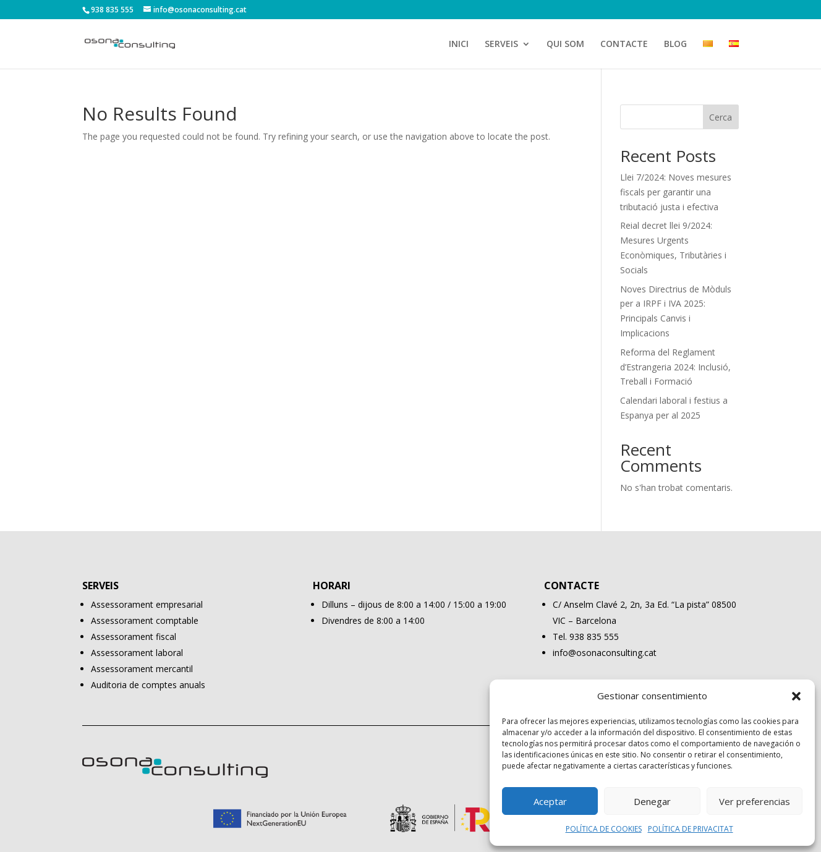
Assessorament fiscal (133, 636)
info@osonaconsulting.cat (605, 652)
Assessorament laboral (137, 652)
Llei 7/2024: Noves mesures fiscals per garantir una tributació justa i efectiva (675, 192)
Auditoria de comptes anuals (148, 685)
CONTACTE (624, 44)
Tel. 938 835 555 (586, 636)
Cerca (720, 117)
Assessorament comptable (144, 620)
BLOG (675, 44)
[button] (796, 696)
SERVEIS (501, 44)
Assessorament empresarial (147, 604)
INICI (459, 44)
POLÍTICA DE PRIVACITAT (690, 829)
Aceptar (550, 801)
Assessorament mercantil (142, 669)
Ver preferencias (754, 801)
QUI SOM (565, 44)
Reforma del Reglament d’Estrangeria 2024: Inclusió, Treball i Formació (675, 367)
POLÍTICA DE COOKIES (604, 829)
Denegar (652, 801)
